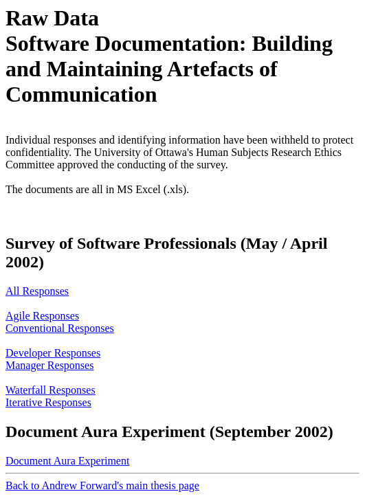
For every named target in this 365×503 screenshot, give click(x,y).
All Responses (37, 291)
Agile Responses (42, 316)
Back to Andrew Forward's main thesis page (102, 485)
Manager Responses (49, 365)
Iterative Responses (48, 402)
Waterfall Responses (50, 390)
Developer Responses (52, 353)
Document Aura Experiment (67, 461)
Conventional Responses (59, 328)
